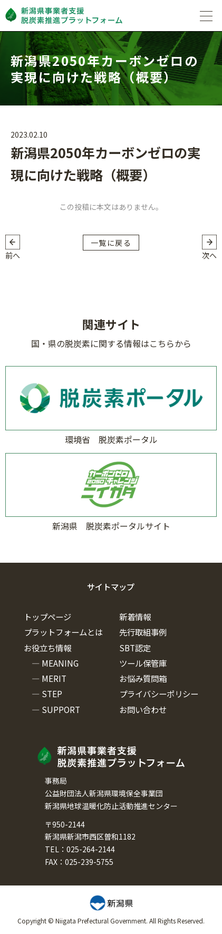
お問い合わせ (143, 709)
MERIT (54, 678)
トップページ (47, 616)
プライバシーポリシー (158, 693)
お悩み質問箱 (143, 678)
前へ (12, 255)
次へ (209, 255)
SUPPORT (61, 709)
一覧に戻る (111, 242)
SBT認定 (135, 647)
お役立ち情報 (47, 647)
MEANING (60, 663)
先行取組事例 (143, 632)
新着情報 (135, 616)
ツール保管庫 (143, 663)
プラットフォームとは (63, 632)
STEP (52, 693)
